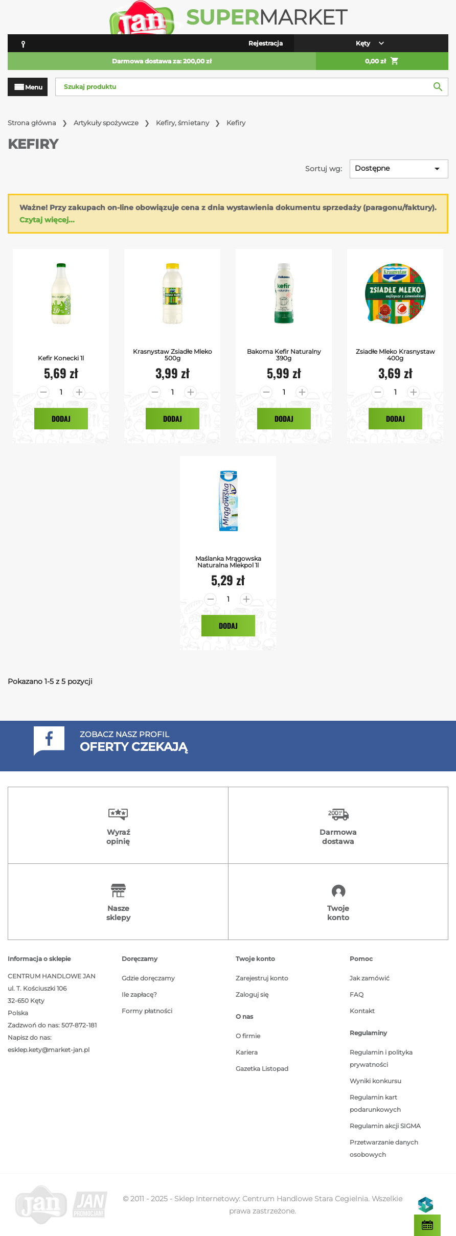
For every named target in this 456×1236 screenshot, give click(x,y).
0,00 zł (382, 61)
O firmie (248, 1036)
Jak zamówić (370, 978)
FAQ (356, 994)
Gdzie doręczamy (148, 978)
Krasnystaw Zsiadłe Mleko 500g (172, 354)
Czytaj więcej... (47, 219)
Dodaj (61, 418)
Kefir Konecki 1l (61, 358)
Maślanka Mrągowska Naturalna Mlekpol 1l (228, 561)
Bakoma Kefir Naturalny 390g (284, 354)
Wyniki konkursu (375, 1081)
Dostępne (399, 169)
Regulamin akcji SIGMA (385, 1126)
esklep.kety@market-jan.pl (48, 1050)
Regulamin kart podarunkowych (375, 1103)
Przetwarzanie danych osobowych (384, 1148)
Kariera (247, 1052)
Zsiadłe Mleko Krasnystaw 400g (395, 354)
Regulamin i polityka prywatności (381, 1058)
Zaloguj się (252, 994)
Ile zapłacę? (139, 994)
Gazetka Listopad (262, 1068)
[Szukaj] (251, 87)
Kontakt (362, 1011)
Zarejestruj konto (262, 978)
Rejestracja (265, 43)
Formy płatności (147, 1011)
